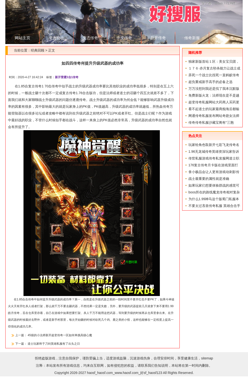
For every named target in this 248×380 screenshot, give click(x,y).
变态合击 (56, 38)
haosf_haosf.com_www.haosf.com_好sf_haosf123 (124, 373)
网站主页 (22, 38)
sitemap (207, 358)
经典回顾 (37, 50)
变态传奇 (90, 38)
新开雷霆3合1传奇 (66, 77)
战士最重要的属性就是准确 (208, 179)
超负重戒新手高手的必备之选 (210, 82)
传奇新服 (192, 38)
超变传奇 (226, 38)
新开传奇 (158, 38)
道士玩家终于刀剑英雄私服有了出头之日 (54, 343)
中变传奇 (124, 38)
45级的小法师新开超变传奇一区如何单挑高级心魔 (60, 335)
